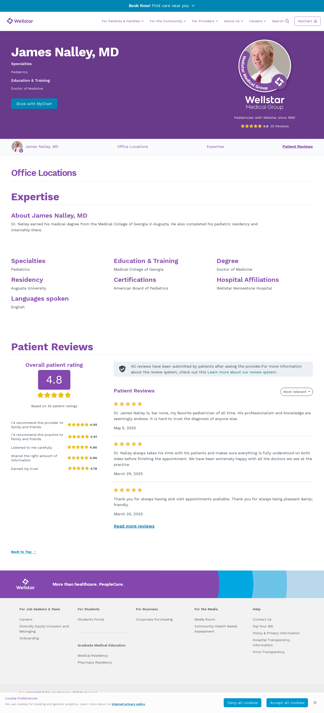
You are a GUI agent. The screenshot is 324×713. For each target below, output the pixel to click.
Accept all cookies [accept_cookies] (287, 702)
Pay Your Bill (263, 626)
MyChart (307, 21)
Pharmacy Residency (95, 662)
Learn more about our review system (241, 372)
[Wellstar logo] (20, 21)
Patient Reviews (298, 146)
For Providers (205, 21)
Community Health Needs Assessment (215, 628)
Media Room (204, 619)
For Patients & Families (123, 21)
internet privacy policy (128, 704)
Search (280, 21)
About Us (233, 21)
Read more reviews (134, 526)
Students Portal (91, 619)
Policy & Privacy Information (276, 633)
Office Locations (132, 146)
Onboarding (29, 638)
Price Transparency (269, 652)
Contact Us (262, 619)
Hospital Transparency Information (271, 642)
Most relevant (295, 392)
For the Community (168, 21)
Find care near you (162, 5)
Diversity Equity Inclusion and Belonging (44, 628)
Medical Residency (93, 656)
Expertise (215, 146)
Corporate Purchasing (154, 619)
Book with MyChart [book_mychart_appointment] (34, 103)
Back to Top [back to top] (23, 552)
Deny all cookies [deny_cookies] (242, 702)
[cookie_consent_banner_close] (315, 702)
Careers (257, 21)
